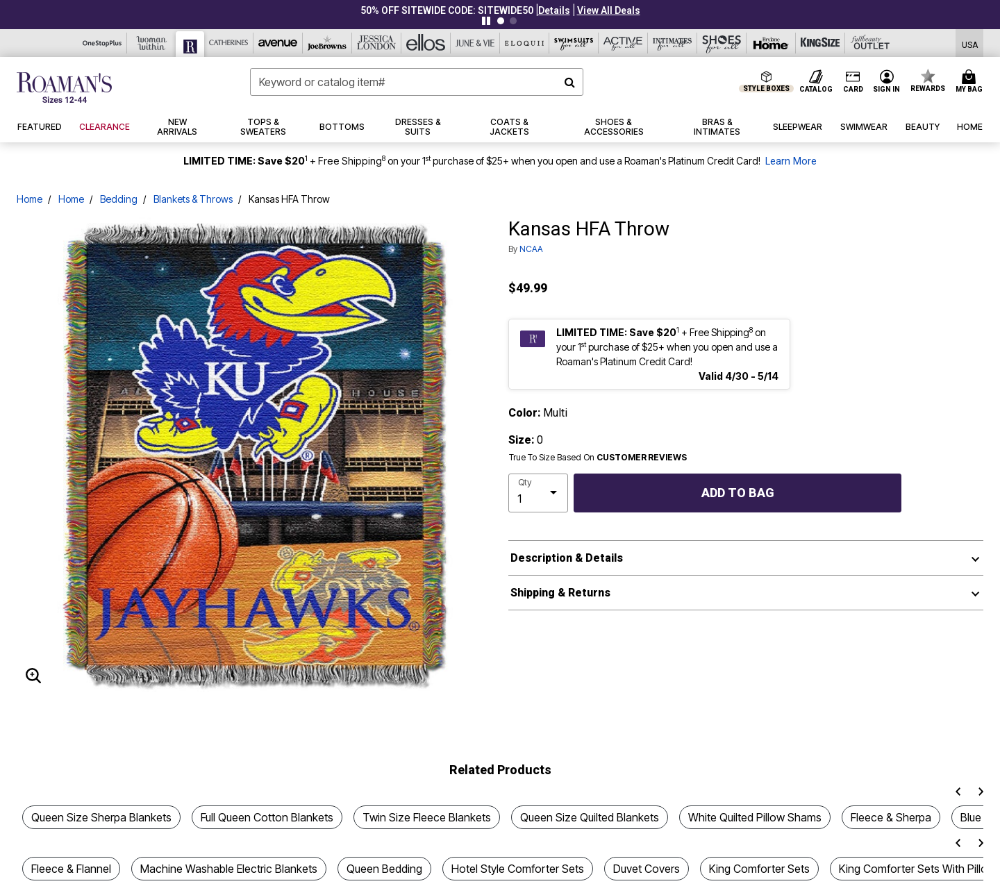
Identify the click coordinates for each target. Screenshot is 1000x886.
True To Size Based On (598, 457)
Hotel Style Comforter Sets (517, 869)
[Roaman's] (190, 44)
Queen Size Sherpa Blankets (101, 817)
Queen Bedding (384, 869)
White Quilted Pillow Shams (755, 817)
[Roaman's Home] (64, 87)
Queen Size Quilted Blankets (589, 817)
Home (29, 199)
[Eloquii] (524, 43)
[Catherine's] (228, 43)
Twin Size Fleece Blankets (426, 817)
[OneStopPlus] (102, 43)
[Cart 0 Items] (971, 82)
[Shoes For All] (722, 43)
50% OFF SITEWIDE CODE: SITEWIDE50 (446, 10)
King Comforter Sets (759, 869)
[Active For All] (623, 43)
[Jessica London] (376, 43)
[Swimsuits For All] (574, 43)
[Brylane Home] (771, 43)
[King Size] (820, 43)
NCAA (531, 249)
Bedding (119, 199)
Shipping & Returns (560, 592)
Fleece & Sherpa (891, 817)
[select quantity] (538, 493)
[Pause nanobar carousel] (486, 20)
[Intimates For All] (672, 43)
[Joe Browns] (327, 43)
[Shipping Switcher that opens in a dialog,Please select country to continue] (969, 43)
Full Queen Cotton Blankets (267, 817)
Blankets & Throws (193, 199)
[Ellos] (426, 43)
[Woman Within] (151, 43)
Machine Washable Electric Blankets (228, 869)
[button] (554, 10)
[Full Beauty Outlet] (869, 43)
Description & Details (566, 558)
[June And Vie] (475, 43)
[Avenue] (278, 43)
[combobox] (416, 82)
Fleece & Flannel (71, 869)
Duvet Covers (646, 869)
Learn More (791, 161)
